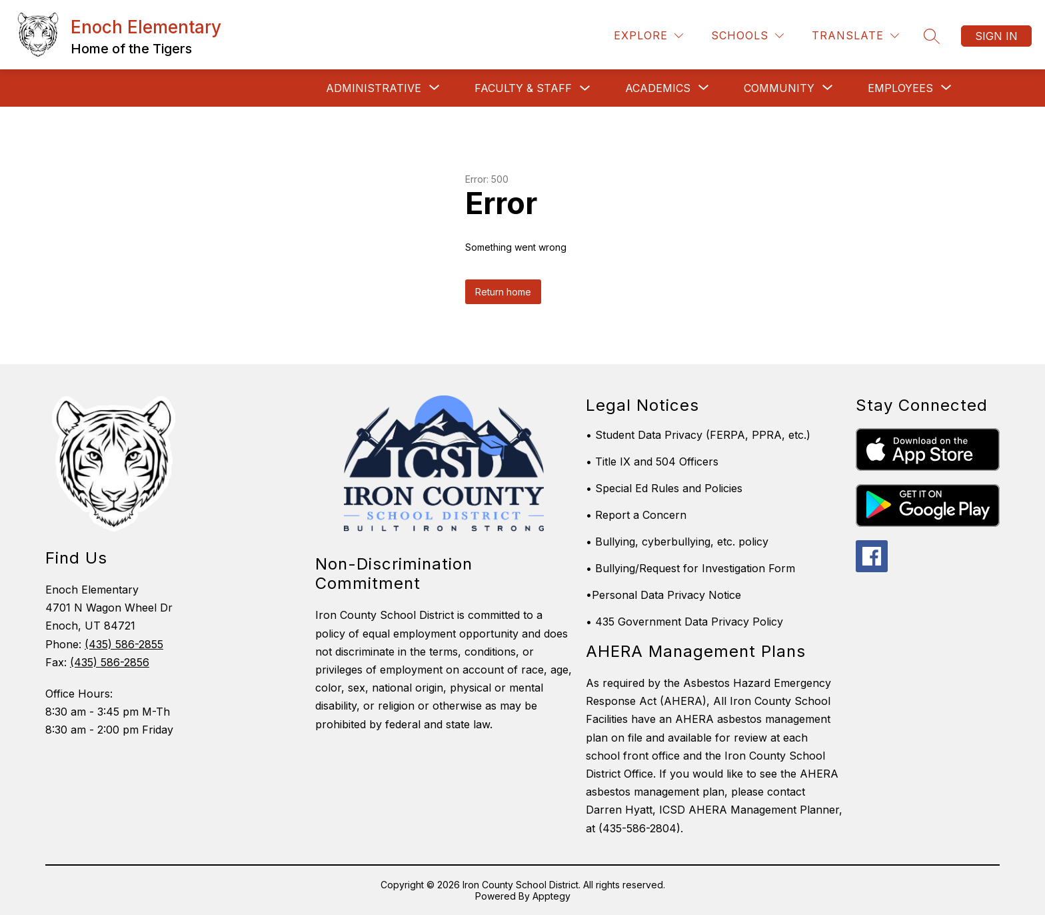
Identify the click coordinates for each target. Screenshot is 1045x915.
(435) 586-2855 (124, 644)
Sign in (996, 36)
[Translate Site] (855, 35)
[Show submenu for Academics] (657, 88)
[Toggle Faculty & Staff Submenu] (585, 88)
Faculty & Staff (523, 88)
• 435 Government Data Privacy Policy (684, 621)
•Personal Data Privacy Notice (663, 595)
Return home (503, 291)
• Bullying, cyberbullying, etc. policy (677, 541)
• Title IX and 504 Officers (652, 461)
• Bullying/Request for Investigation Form (690, 568)
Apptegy (551, 896)
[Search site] (932, 36)
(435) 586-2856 (109, 662)
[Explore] (648, 35)
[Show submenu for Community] (779, 88)
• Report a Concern (636, 515)
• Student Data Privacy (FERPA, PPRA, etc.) (698, 434)
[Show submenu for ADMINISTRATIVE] (373, 88)
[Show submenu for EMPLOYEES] (900, 88)
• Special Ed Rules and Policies (664, 488)
